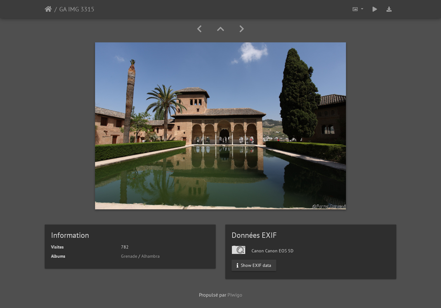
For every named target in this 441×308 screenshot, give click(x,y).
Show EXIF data (254, 265)
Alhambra (150, 256)
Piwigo (234, 295)
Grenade (129, 256)
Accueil (48, 9)
